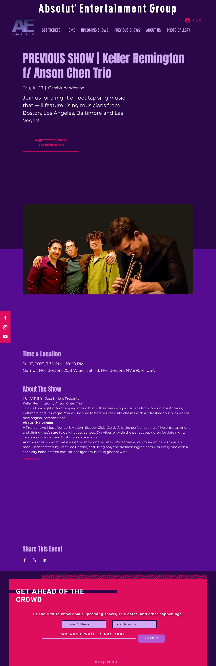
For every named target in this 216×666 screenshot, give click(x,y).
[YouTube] (5, 336)
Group (163, 8)
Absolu (54, 8)
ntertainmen (113, 8)
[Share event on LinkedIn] (44, 560)
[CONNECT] (151, 638)
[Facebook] (5, 318)
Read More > (33, 459)
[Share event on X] (35, 560)
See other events (51, 145)
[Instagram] (5, 327)
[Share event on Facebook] (25, 560)
